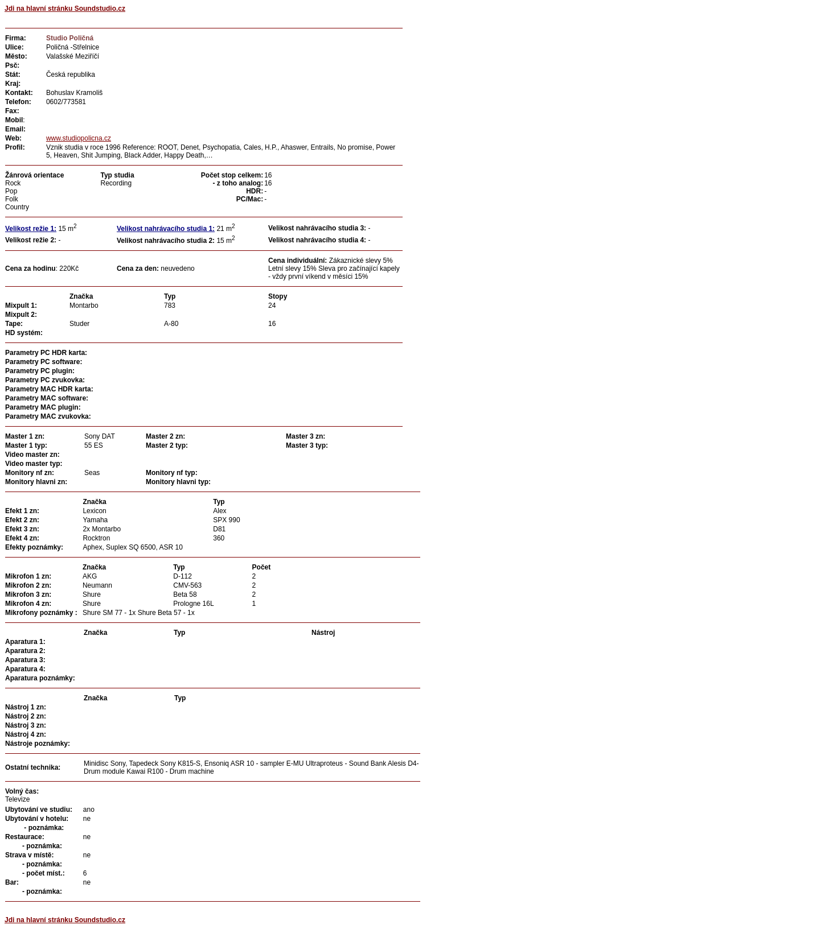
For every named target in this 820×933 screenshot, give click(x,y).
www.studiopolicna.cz (78, 138)
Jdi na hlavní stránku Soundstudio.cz (65, 9)
